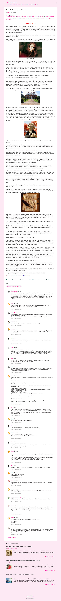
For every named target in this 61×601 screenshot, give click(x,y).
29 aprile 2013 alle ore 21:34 (16, 514)
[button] (54, 10)
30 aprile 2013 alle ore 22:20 (16, 524)
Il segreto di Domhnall (12, 18)
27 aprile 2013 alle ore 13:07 (16, 363)
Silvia (24, 275)
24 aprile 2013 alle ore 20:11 (16, 300)
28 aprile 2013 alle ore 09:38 (16, 438)
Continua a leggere (50, 556)
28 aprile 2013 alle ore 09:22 (16, 422)
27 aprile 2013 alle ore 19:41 (16, 404)
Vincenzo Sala (14, 291)
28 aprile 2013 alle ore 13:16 (16, 477)
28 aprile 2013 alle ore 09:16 (16, 415)
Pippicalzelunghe (14, 329)
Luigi (12, 321)
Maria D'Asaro (14, 312)
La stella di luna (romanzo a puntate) (14, 286)
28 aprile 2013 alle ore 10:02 (16, 447)
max (12, 527)
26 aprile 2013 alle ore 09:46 (16, 325)
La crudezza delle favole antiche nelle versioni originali (20, 574)
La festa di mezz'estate (49, 16)
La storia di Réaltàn (40, 18)
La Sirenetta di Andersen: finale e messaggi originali (19, 546)
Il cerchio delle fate (39, 16)
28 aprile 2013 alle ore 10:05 (16, 462)
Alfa (12, 338)
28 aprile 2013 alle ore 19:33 (16, 501)
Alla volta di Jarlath (21, 18)
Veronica (13, 480)
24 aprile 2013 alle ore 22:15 (16, 309)
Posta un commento (12, 537)
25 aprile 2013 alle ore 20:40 (16, 318)
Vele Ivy (27, 275)
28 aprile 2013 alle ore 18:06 (16, 485)
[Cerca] (56, 3)
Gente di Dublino (31, 16)
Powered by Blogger (30, 596)
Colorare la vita (12, 3)
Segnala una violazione (30, 598)
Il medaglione (49, 18)
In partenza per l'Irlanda (21, 16)
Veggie (12, 366)
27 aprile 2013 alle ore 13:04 (16, 355)
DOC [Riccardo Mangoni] (16, 497)
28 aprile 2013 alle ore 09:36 (16, 429)
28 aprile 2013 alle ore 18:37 (16, 493)
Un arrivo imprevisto (31, 18)
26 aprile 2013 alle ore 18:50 (16, 334)
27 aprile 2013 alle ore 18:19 (16, 372)
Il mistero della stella (11, 16)
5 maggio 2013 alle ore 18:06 (16, 534)
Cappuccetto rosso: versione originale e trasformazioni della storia (23, 560)
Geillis (12, 347)
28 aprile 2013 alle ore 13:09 (16, 469)
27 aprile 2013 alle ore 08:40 (16, 343)
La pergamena (9, 19)
